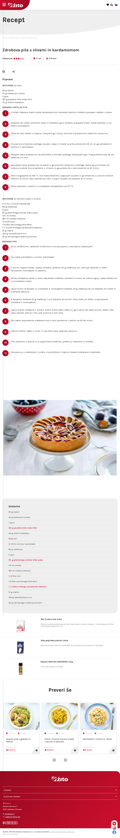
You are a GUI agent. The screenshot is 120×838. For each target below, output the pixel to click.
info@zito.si (10, 814)
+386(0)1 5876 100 (12, 817)
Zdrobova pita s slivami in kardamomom (23, 38)
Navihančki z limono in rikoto (97, 739)
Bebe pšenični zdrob (54, 640)
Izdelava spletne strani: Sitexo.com (62, 832)
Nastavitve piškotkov (10, 834)
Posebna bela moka (51, 619)
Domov (4, 38)
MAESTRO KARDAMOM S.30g (57, 662)
